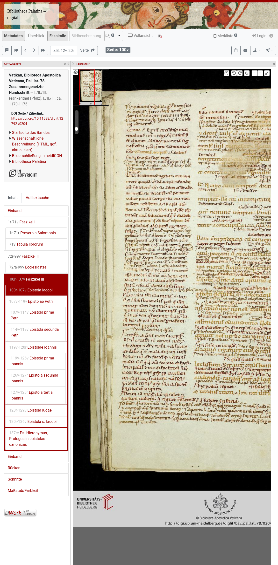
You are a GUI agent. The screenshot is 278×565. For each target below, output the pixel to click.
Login (259, 36)
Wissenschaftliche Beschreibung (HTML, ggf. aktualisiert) (34, 144)
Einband (14, 210)
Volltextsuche (37, 197)
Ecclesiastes (28, 267)
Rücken (14, 468)
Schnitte (15, 479)
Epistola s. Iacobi (33, 421)
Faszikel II (23, 256)
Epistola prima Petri (32, 315)
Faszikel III (26, 279)
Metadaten (13, 36)
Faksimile (58, 36)
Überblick (36, 36)
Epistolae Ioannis (33, 347)
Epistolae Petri (31, 301)
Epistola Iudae (30, 410)
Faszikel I (22, 222)
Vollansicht (140, 35)
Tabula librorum (26, 244)
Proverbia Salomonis (32, 233)
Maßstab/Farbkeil (23, 490)
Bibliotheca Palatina (29, 161)
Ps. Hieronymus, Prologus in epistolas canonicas (28, 439)
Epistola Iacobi (31, 290)
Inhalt (13, 197)
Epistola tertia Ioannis (32, 395)
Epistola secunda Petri (35, 332)
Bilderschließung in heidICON (37, 155)
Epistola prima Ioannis (32, 361)
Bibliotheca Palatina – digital (26, 14)
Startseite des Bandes (31, 132)
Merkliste (225, 36)
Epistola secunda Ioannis (34, 378)
